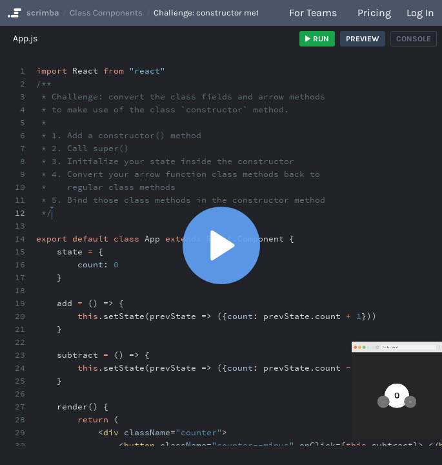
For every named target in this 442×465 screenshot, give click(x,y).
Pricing (374, 12)
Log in (420, 12)
